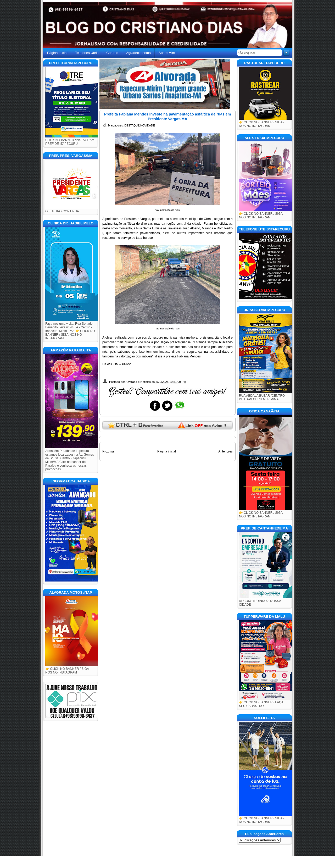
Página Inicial (57, 53)
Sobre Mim (167, 53)
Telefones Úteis (86, 53)
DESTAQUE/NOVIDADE (139, 125)
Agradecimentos (138, 53)
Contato (112, 53)
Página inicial (166, 451)
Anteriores (225, 451)
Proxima (108, 451)
